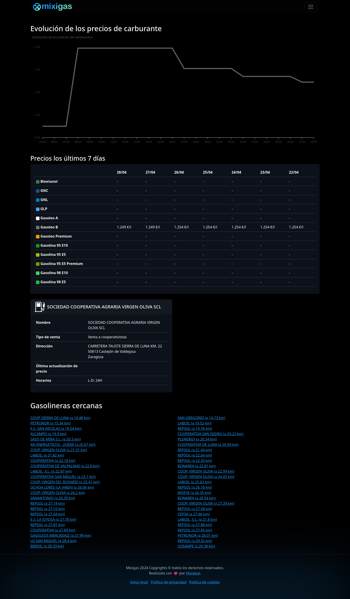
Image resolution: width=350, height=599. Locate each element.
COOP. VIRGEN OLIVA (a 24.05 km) (206, 476)
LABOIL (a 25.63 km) (194, 482)
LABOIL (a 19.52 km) (194, 423)
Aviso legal (139, 582)
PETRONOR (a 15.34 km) (50, 423)
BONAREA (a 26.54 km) (197, 498)
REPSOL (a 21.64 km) (195, 449)
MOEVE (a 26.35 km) (194, 492)
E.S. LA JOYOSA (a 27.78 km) (53, 519)
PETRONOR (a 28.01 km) (198, 535)
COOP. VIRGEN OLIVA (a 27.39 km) (206, 503)
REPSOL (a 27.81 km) (47, 524)
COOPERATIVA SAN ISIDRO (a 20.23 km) (211, 433)
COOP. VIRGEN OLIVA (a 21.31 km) (58, 449)
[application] (175, 90)
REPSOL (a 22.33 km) (195, 460)
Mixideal (193, 573)
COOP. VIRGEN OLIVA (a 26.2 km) (57, 492)
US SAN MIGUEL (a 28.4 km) (53, 540)
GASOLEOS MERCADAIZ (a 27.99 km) (60, 535)
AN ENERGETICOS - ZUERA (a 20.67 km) (62, 444)
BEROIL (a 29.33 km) (47, 546)
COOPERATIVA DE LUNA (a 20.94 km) (208, 444)
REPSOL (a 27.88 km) (195, 524)
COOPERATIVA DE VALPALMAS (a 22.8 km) (65, 466)
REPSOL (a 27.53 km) (47, 508)
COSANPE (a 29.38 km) (196, 546)
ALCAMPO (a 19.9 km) (48, 433)
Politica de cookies (204, 582)
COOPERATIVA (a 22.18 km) (52, 460)
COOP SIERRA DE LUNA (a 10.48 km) (60, 417)
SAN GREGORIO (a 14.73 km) (201, 417)
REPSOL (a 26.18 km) (195, 487)
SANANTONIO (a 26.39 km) (52, 498)
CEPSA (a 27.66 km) (194, 514)
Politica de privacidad (168, 582)
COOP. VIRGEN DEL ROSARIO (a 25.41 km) (65, 482)
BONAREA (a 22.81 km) (197, 466)
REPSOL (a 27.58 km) (195, 508)
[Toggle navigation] (310, 6)
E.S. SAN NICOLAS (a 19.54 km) (55, 428)
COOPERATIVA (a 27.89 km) (52, 530)
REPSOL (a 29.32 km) (195, 540)
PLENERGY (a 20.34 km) (197, 439)
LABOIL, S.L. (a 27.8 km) (197, 519)
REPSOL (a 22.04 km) (195, 455)
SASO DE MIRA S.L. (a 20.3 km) (55, 439)
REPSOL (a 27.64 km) (47, 514)
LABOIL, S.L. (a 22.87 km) (51, 471)
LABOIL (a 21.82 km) (47, 455)
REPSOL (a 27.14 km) (47, 503)
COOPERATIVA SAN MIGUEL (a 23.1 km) (63, 476)
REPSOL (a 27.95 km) (195, 530)
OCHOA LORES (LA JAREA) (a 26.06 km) (62, 487)
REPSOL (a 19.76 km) (195, 428)
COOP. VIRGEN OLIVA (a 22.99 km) (206, 471)
